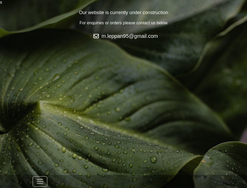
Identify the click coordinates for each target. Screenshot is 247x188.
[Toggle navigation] (40, 181)
